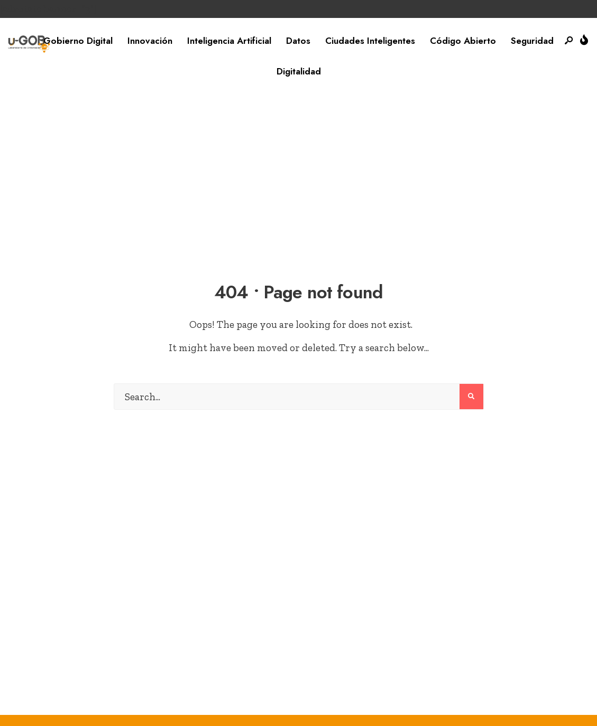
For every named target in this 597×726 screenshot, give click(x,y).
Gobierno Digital (78, 40)
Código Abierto (463, 40)
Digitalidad (299, 71)
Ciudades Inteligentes (370, 40)
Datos (298, 40)
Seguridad (532, 40)
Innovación (149, 40)
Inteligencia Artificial (229, 40)
